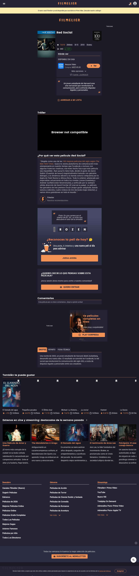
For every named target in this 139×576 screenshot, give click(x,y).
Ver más (55, 515)
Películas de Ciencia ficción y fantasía (66, 497)
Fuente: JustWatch (80, 74)
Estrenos (6, 497)
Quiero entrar (69, 287)
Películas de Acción (58, 488)
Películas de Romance (59, 506)
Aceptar (120, 571)
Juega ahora (69, 258)
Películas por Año (9, 533)
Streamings (102, 482)
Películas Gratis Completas (14, 515)
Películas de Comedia (59, 502)
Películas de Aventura (59, 511)
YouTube (101, 492)
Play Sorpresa (88, 335)
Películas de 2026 (10, 502)
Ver (93, 66)
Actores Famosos (9, 529)
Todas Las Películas (11, 520)
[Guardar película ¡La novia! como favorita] (96, 380)
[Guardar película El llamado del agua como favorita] (18, 380)
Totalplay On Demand (106, 501)
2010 (82, 45)
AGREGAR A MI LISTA (69, 100)
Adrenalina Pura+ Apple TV (109, 510)
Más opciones (79, 71)
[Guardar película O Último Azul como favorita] (57, 380)
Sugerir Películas (9, 493)
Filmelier (50, 197)
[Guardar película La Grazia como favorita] (135, 380)
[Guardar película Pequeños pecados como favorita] (38, 380)
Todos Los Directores (11, 538)
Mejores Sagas (8, 524)
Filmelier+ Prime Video (107, 488)
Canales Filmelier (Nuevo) (13, 488)
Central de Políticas (105, 571)
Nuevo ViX (101, 497)
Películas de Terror (58, 493)
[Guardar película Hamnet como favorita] (116, 380)
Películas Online (9, 511)
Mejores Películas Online (13, 506)
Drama (89, 45)
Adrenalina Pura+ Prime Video (110, 506)
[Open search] (133, 560)
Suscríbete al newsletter (69, 556)
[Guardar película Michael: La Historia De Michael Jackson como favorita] (77, 380)
